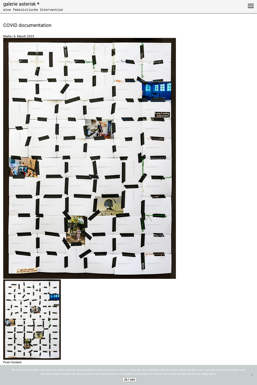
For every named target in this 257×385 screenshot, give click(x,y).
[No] (252, 375)
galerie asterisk (21, 4)
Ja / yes (129, 379)
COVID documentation (27, 25)
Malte (7, 36)
